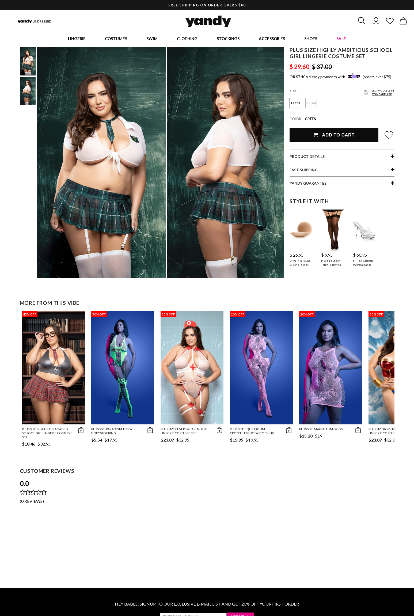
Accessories (272, 38)
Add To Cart (333, 135)
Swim (152, 38)
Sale (341, 38)
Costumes (116, 38)
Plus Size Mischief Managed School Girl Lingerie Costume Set (47, 434)
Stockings (228, 38)
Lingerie (77, 38)
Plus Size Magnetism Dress (321, 430)
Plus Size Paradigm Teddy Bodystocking (111, 432)
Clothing (187, 38)
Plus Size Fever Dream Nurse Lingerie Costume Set (184, 432)
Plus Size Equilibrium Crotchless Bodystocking (252, 432)
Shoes (310, 38)
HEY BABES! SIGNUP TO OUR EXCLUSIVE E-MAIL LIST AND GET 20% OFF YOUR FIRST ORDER (207, 604)
